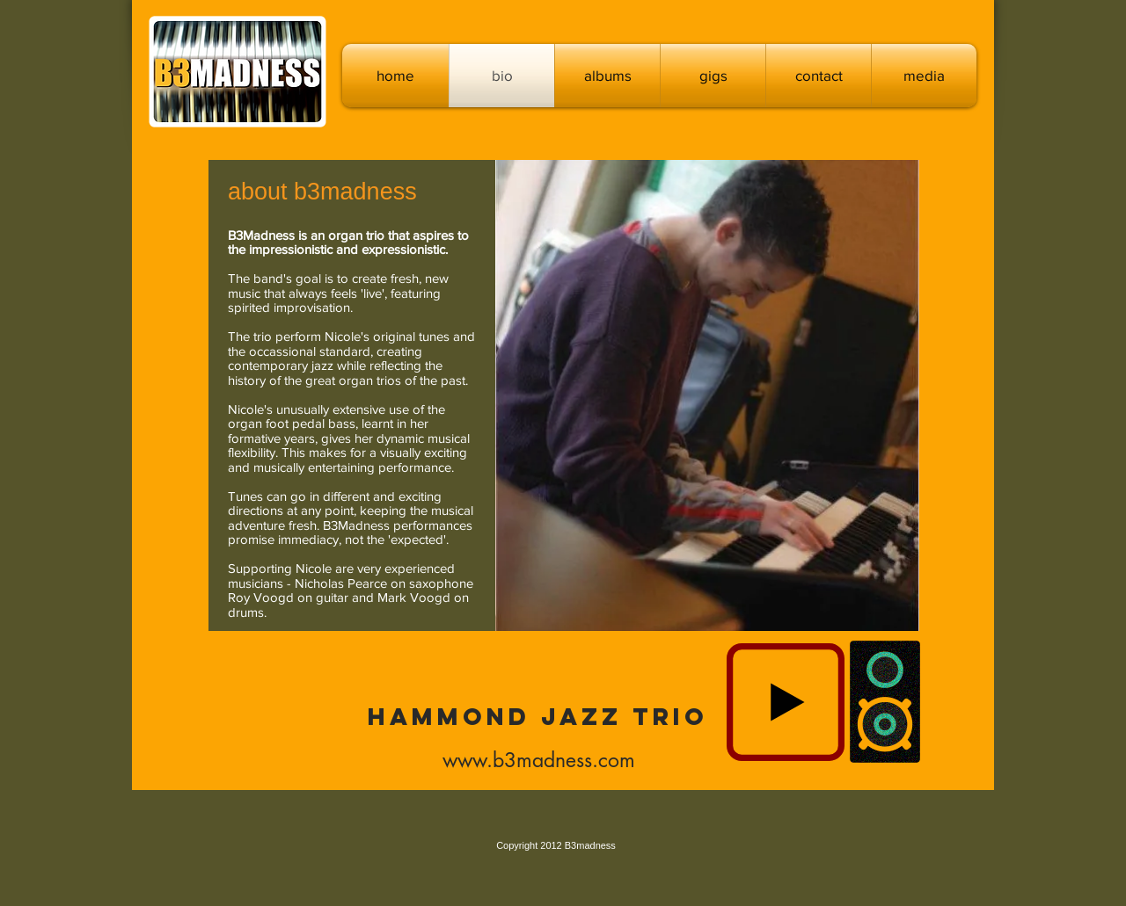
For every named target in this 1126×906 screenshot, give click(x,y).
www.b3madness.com (538, 760)
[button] (607, 75)
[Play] (785, 702)
